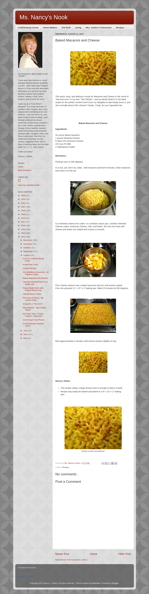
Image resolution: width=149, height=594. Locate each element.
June (25, 334)
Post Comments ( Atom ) (77, 560)
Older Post (124, 553)
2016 (23, 225)
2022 (23, 203)
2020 (23, 210)
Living (78, 27)
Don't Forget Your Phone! (33, 320)
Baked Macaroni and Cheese (35, 278)
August (26, 255)
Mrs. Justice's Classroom (98, 27)
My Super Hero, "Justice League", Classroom (33, 315)
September (28, 251)
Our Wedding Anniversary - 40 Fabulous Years (36, 273)
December (28, 240)
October (27, 248)
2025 (23, 195)
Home (93, 553)
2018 (23, 218)
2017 (23, 222)
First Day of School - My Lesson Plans (33, 299)
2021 (23, 207)
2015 (23, 229)
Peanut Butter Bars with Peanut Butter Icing (33, 289)
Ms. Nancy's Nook (44, 17)
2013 (23, 237)
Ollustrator (95, 583)
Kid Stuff (66, 27)
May (25, 338)
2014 (23, 233)
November (28, 244)
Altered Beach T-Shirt (32, 294)
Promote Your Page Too (26, 576)
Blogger (115, 583)
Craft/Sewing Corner (28, 27)
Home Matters (50, 27)
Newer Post (62, 553)
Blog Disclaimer (25, 170)
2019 (23, 214)
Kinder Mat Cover (30, 264)
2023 (23, 199)
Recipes (120, 27)
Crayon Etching (29, 268)
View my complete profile (29, 185)
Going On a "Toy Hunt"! (33, 304)
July (25, 331)
